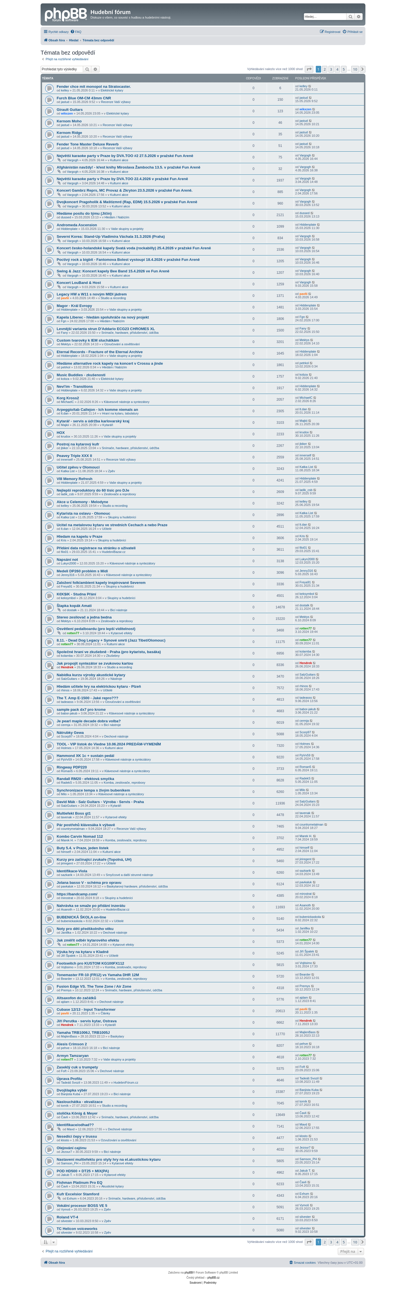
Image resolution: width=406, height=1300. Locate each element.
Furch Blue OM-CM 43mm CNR (84, 98)
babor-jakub (69, 713)
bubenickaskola (71, 921)
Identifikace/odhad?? (75, 1125)
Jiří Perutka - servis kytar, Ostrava (87, 1021)
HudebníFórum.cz (126, 1082)
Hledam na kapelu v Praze (79, 536)
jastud (65, 102)
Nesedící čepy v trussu (77, 1136)
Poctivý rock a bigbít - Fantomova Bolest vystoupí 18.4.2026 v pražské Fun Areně (128, 259)
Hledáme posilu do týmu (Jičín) (84, 213)
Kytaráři (107, 425)
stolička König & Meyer (77, 1113)
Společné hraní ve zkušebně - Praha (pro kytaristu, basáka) (109, 652)
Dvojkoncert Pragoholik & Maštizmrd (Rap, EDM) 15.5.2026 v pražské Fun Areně (127, 202)
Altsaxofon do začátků (76, 998)
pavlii (65, 298)
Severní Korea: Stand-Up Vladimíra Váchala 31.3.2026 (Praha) (111, 236)
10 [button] (355, 69)
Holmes (66, 748)
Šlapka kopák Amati (74, 606)
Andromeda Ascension (77, 225)
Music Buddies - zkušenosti (81, 375)
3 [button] (331, 69)
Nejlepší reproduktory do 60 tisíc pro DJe (93, 490)
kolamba (67, 655)
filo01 (64, 551)
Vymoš (65, 1209)
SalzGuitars (69, 678)
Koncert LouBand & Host (79, 283)
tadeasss (67, 701)
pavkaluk (67, 886)
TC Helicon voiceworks (77, 1229)
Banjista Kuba (70, 1094)
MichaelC (67, 402)
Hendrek (67, 667)
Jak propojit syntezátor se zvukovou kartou (95, 663)
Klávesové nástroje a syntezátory (126, 402)
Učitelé (107, 528)
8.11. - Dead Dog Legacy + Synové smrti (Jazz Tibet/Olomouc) (111, 640)
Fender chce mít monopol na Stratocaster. (94, 86)
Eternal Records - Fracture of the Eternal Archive (100, 352)
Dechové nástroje (116, 736)
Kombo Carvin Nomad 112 (80, 836)
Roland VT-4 (67, 1217)
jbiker (64, 448)
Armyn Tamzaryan (73, 1056)
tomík (65, 1105)
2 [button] (325, 69)
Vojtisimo (67, 967)
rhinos (65, 690)
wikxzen (67, 113)
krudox (65, 436)
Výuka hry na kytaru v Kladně (83, 952)
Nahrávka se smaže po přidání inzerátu (91, 906)
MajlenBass (69, 1036)
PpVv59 (66, 759)
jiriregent (67, 863)
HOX (61, 433)
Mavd (70, 1129)
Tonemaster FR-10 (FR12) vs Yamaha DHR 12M (98, 975)
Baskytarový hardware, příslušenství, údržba (137, 886)
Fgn (63, 321)
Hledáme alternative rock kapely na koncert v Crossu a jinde (110, 363)
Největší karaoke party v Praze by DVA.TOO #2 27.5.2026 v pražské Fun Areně (125, 156)
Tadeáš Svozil (70, 1082)
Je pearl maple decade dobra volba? (89, 721)
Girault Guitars (70, 109)
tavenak (66, 817)
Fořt (64, 1071)
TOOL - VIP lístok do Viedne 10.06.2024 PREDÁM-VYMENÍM (109, 744)
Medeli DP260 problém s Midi (82, 571)
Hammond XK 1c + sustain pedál (85, 756)
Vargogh (72, 160)
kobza (65, 378)
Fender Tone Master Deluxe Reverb (88, 144)
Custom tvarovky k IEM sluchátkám (88, 340)
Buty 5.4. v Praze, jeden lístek (83, 848)
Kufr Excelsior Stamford (78, 1194)
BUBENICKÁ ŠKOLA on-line (81, 917)
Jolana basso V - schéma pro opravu (89, 882)
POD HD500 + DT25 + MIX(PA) (83, 1171)
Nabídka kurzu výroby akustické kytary (91, 675)
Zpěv (111, 471)
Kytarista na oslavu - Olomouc (83, 513)
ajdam (65, 1001)
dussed (66, 217)
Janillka (66, 932)
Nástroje (116, 678)
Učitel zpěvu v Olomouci (78, 467)
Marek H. (67, 840)
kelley (65, 90)
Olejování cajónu (72, 1148)
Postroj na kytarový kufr (78, 444)
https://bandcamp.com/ (77, 894)
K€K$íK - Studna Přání (76, 594)
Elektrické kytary (112, 90)
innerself (67, 459)
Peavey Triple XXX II (74, 456)
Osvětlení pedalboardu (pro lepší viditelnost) (96, 629)
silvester (66, 1221)
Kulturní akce (119, 160)
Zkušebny (113, 655)
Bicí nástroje (118, 610)
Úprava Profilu (69, 1079)
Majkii (65, 425)
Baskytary (117, 1036)
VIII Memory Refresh (74, 479)
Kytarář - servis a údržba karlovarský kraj (93, 421)
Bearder (66, 978)
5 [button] (344, 69)
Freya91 (66, 586)
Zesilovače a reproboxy (120, 494)
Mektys (66, 344)
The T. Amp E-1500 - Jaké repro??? (87, 698)
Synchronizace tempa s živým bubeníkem (93, 790)
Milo (64, 794)
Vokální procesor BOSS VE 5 (82, 1205)
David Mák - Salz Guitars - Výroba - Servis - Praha (100, 802)
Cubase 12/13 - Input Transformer (86, 1009)
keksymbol (68, 598)
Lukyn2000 (68, 563)
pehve (65, 1048)
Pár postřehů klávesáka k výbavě (86, 825)
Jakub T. (66, 1174)
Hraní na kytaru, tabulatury (120, 413)
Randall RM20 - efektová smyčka (85, 779)
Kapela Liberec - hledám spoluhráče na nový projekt (103, 317)
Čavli (64, 1117)
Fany (64, 332)
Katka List (67, 471)
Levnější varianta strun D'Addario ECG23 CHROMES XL (106, 329)
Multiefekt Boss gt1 (74, 813)
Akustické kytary (112, 1186)
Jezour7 (66, 1151)
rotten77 (73, 633)
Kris (63, 540)
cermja (65, 725)
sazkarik (66, 875)
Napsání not (67, 559)
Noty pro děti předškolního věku (85, 929)
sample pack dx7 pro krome (81, 709)
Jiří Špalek (68, 955)
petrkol (65, 367)
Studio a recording (113, 298)
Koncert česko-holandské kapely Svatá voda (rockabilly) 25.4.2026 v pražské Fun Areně (134, 248)
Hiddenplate (69, 228)
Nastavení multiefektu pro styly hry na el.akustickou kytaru (109, 1159)
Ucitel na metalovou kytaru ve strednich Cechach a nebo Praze (112, 525)
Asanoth (66, 909)
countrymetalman (73, 828)
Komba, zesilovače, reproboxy (124, 782)
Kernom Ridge (69, 133)
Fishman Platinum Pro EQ (79, 1182)
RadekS (66, 782)
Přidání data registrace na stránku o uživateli (96, 548)
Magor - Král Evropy (74, 306)
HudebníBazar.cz (113, 551)
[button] (309, 69)
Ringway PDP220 (72, 767)
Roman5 (67, 771)
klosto (65, 1140)
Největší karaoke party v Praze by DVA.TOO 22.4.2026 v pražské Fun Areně (122, 179)
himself (66, 851)
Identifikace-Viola (72, 871)
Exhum (71, 1198)
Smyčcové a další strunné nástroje (129, 875)
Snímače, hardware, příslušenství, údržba (129, 332)
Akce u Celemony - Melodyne (82, 502)
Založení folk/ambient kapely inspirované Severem (101, 582)
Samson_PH (69, 1163)
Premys (66, 990)
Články (105, 1013)
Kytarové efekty (121, 633)
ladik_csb (67, 494)
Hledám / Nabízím (116, 217)
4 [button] (337, 69)
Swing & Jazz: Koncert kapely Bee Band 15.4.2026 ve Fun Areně (113, 271)
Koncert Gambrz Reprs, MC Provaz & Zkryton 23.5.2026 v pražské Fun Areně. (125, 190)
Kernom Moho (69, 121)
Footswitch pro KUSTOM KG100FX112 (90, 963)
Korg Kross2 (68, 398)
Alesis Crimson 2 (72, 1044)
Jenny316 (67, 575)
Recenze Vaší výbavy (116, 102)
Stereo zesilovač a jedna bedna (84, 617)
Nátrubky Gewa (70, 732)
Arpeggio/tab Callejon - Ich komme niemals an (97, 409)
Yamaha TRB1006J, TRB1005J (83, 1032)
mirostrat (67, 898)
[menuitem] (75, 31)
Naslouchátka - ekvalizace (80, 1102)
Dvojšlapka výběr (72, 1090)
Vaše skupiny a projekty (127, 228)
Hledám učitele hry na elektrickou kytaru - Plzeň (99, 686)
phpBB (188, 1272)
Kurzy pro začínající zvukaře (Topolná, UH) (94, 859)
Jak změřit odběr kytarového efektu (88, 940)
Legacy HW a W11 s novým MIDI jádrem (92, 294)
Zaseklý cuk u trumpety (77, 1067)
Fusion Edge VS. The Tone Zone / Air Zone (94, 986)
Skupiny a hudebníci (122, 517)
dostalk (72, 610)
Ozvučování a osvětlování (122, 344)
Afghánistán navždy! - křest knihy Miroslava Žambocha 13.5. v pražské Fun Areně (128, 167)
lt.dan (65, 413)
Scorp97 (66, 736)
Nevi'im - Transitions (75, 386)
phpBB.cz (214, 1277)
